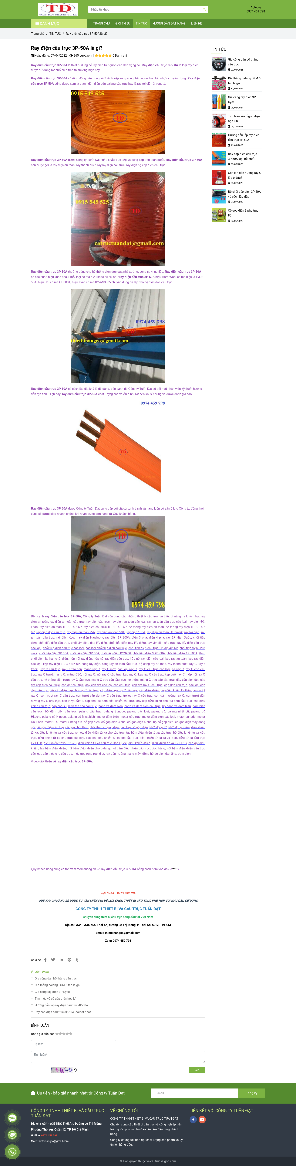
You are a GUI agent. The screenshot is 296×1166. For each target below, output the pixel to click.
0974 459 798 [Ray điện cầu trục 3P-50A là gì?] (256, 11)
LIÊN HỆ (196, 23)
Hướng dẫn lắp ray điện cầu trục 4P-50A (61, 1005)
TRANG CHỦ (101, 23)
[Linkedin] (61, 960)
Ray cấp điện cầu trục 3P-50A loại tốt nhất (63, 1012)
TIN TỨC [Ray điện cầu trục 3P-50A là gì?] (55, 33)
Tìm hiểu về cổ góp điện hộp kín (56, 998)
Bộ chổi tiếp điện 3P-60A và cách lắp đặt (244, 194)
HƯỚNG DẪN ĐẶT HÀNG (169, 23)
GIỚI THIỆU (122, 23)
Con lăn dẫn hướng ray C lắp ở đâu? (244, 175)
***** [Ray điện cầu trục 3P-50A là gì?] (175, 869)
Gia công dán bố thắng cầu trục (56, 978)
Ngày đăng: (40, 55)
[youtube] (202, 1119)
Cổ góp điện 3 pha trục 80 (243, 213)
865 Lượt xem (80, 55)
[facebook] (193, 1119)
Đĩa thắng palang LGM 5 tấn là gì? (57, 985)
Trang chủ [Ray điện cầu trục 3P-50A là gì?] (37, 33)
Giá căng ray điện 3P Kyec (52, 992)
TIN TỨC (141, 23)
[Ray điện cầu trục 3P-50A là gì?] (58, 9)
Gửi (197, 1070)
